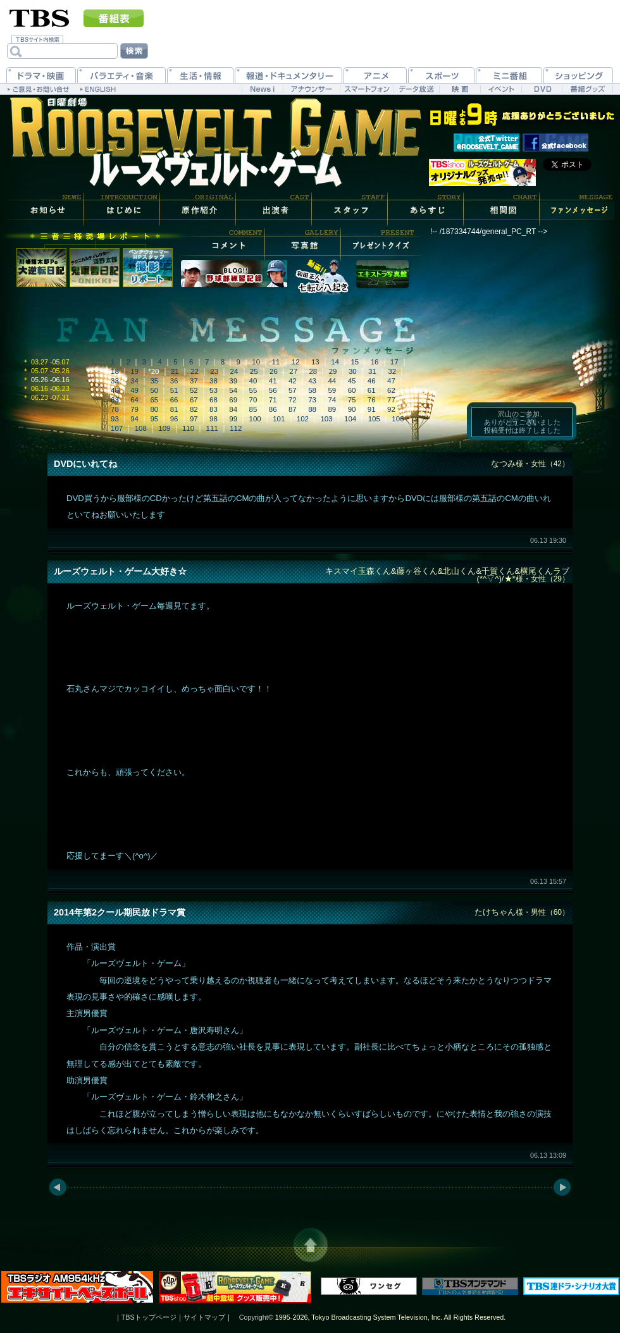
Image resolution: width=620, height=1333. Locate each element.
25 (254, 371)
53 (213, 390)
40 (253, 381)
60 (352, 390)
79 (134, 409)
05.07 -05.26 (46, 371)
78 (115, 409)
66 (174, 400)
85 (253, 409)
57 (292, 390)
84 (233, 409)
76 (372, 400)
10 (256, 362)
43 (312, 381)
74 (332, 400)
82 (194, 409)
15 (354, 362)
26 (274, 371)
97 (194, 419)
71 (273, 400)
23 (214, 371)
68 (213, 400)
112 (236, 428)
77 (391, 400)
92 (391, 409)
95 (154, 419)
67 (194, 400)
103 (326, 419)
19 (134, 371)
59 (332, 390)
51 (174, 390)
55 (253, 390)
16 (375, 362)
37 (194, 381)
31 (372, 371)
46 (372, 381)
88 (312, 409)
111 (212, 428)
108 (141, 428)
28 (313, 371)
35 (154, 381)
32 (392, 371)
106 (398, 419)
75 (352, 400)
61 (372, 390)
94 (134, 419)
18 (115, 371)
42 (292, 381)
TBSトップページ (149, 1317)
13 (315, 362)
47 (391, 381)
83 (213, 409)
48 (115, 390)
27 (293, 371)
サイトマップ (204, 1317)
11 (276, 362)
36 (174, 381)
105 (374, 419)
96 (174, 419)
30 (353, 371)
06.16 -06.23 (46, 388)
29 (333, 371)
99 (233, 419)
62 (391, 390)
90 (352, 409)
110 (188, 428)
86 (273, 409)
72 (292, 400)
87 (292, 409)
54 (233, 390)
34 (134, 381)
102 (303, 419)
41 (273, 381)
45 (352, 381)
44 (332, 381)
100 (255, 419)
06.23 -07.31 (46, 397)
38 (213, 381)
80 (154, 409)
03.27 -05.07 (46, 362)
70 (253, 400)
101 (279, 419)
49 (134, 390)
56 (273, 390)
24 (234, 371)
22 (194, 371)
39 (233, 381)
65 (154, 400)
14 (335, 362)
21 (175, 371)
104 (350, 419)
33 (115, 381)
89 (332, 409)
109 (164, 428)
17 (394, 362)
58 (312, 390)
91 (372, 409)
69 (233, 400)
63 (115, 400)
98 (213, 419)
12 (296, 362)
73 (312, 400)
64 (134, 400)
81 (174, 409)
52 (194, 390)
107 (117, 428)
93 (115, 419)
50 (154, 390)
